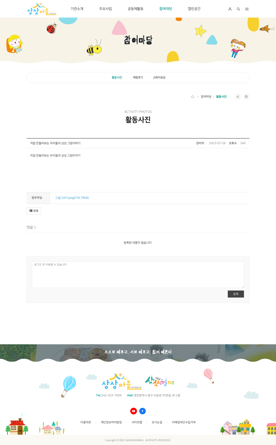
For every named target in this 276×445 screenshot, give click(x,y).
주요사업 (105, 9)
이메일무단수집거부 (184, 422)
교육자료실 (159, 77)
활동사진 (117, 77)
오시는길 (157, 422)
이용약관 (85, 422)
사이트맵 (136, 422)
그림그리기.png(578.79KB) (72, 197)
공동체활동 (135, 9)
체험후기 (138, 77)
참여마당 (165, 9)
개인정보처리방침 (111, 422)
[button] (34, 211)
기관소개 (77, 9)
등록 (235, 294)
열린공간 (194, 9)
